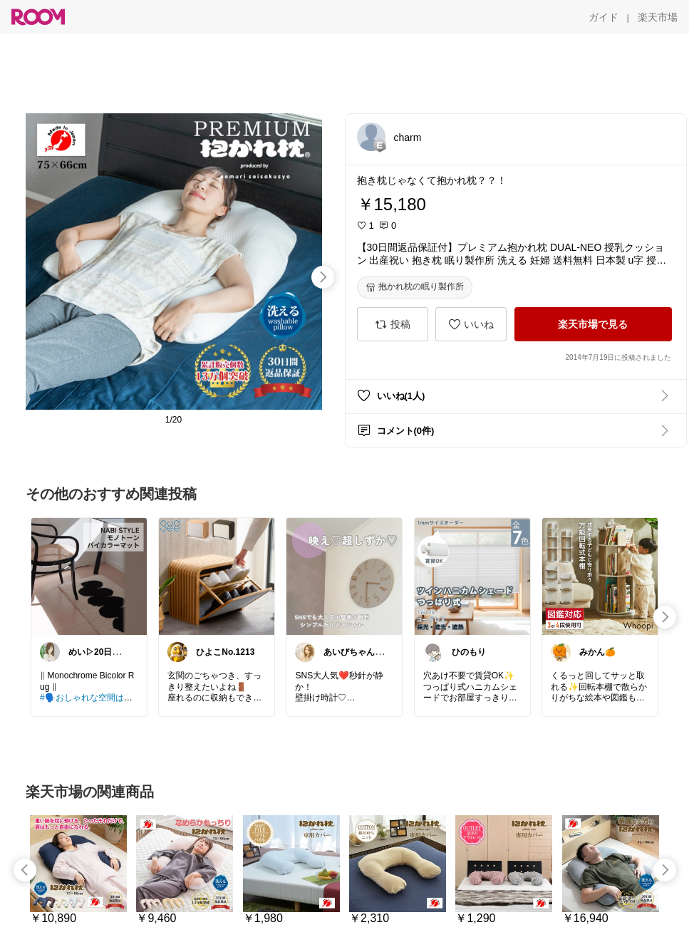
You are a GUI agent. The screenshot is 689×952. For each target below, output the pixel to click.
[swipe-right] (322, 277)
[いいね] (471, 324)
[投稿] (392, 324)
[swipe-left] (25, 870)
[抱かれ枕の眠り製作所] (414, 287)
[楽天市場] (658, 17)
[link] (89, 575)
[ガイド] (603, 17)
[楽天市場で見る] (593, 324)
